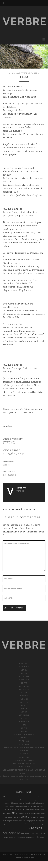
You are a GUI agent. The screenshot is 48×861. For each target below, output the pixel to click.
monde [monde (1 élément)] (6, 817)
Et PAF (24, 683)
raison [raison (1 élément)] (26, 824)
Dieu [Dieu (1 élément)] (26, 803)
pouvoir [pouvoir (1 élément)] (14, 824)
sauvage (12, 475)
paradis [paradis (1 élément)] (15, 821)
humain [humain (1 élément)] (22, 809)
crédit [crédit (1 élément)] (12, 803)
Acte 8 (24, 712)
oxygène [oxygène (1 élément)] (10, 821)
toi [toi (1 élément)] (25, 833)
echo (24, 731)
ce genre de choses (24, 760)
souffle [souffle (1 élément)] (28, 829)
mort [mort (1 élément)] (11, 817)
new (24, 725)
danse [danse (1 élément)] (16, 803)
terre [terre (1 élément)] (22, 833)
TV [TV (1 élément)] (34, 833)
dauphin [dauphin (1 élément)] (21, 803)
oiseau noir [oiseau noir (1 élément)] (35, 817)
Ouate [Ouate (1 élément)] (5, 821)
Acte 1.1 (24, 702)
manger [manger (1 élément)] (20, 813)
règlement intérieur (24, 764)
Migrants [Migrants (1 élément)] (34, 813)
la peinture (24, 767)
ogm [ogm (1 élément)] (29, 817)
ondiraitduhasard (24, 735)
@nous (24, 738)
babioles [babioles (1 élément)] (27, 797)
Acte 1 (24, 670)
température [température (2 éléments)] (11, 833)
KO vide (24, 696)
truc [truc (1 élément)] (31, 833)
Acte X (24, 718)
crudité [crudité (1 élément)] (6, 803)
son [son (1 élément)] (24, 829)
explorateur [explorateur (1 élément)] (24, 806)
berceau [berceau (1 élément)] (32, 797)
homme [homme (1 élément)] (16, 809)
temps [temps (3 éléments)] (36, 828)
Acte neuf (24, 715)
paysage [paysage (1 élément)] (38, 821)
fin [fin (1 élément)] (29, 806)
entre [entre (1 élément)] (6, 806)
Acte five (24, 689)
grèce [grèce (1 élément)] (11, 809)
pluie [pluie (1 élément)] (43, 821)
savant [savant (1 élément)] (8, 829)
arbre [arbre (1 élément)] (11, 797)
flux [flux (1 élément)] (31, 806)
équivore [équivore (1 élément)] (28, 837)
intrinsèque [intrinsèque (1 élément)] (7, 813)
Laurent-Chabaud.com (24, 858)
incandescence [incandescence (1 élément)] (39, 809)
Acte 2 (35, 73)
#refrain (24, 722)
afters (24, 754)
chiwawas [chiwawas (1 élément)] (11, 800)
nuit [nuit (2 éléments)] (24, 817)
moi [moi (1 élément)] (43, 813)
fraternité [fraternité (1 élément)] (36, 806)
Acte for (24, 680)
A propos (24, 667)
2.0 (4, 475)
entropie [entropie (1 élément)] (11, 806)
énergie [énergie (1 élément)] (22, 837)
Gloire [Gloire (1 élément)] (41, 806)
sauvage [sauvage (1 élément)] (41, 824)
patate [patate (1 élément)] (33, 821)
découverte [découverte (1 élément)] (32, 803)
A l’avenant (13, 454)
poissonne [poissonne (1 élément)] (7, 824)
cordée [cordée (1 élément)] (43, 800)
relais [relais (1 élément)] (30, 824)
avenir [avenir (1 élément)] (21, 797)
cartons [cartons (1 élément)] (5, 800)
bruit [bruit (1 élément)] (37, 797)
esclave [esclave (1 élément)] (17, 806)
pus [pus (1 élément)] (22, 824)
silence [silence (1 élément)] (15, 829)
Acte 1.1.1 (24, 741)
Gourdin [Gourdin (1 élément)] (6, 809)
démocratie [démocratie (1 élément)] (40, 803)
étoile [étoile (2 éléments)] (35, 837)
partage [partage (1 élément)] (28, 821)
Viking (9, 443)
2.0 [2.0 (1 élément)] (4, 797)
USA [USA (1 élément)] (36, 833)
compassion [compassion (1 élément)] (28, 800)
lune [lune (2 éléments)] (14, 812)
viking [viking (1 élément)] (6, 837)
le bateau (24, 757)
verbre (25, 21)
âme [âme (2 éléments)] (17, 837)
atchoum (24, 744)
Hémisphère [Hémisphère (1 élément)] (29, 809)
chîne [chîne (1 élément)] (17, 800)
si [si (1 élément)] (11, 829)
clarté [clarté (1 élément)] (21, 800)
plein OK (24, 699)
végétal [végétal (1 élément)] (11, 837)
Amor (24, 709)
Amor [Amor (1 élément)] (7, 797)
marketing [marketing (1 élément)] (26, 813)
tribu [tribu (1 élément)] (27, 833)
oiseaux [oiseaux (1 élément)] (41, 817)
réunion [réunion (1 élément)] (35, 824)
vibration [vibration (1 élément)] (42, 833)
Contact (24, 664)
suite (24, 728)
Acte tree (24, 677)
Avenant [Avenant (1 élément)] (16, 797)
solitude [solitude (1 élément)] (20, 829)
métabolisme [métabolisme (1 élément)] (17, 817)
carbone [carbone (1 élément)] (42, 797)
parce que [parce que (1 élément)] (21, 821)
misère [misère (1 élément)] (39, 813)
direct (24, 705)
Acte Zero (24, 686)
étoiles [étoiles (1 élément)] (42, 837)
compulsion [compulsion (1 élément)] (36, 800)
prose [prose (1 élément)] (19, 824)
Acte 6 (24, 693)
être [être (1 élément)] (24, 841)
